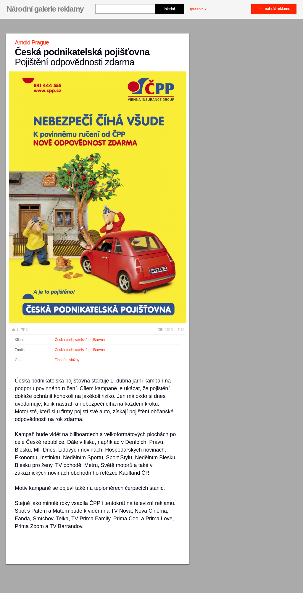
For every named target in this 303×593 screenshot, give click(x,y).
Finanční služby (67, 360)
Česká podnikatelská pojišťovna (80, 340)
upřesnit (198, 9)
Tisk (181, 329)
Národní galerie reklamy (45, 8)
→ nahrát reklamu (273, 8)
